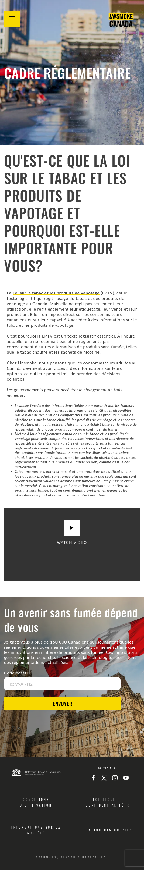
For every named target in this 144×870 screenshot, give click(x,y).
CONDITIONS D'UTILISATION (36, 802)
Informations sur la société (36, 830)
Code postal (16, 672)
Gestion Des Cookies (108, 830)
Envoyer (62, 705)
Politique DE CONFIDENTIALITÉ (108, 802)
